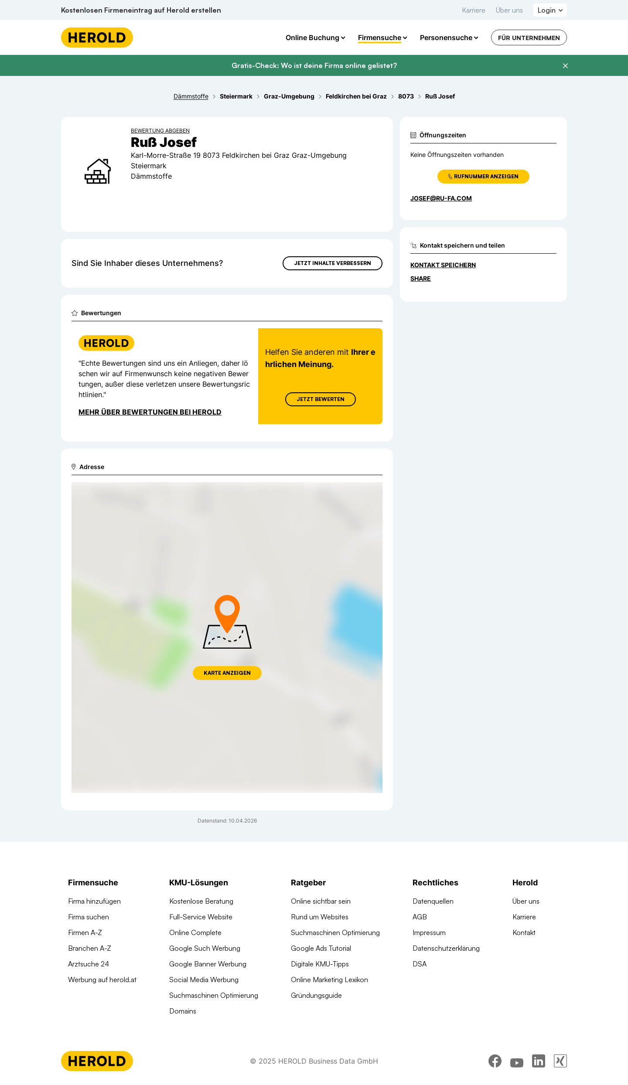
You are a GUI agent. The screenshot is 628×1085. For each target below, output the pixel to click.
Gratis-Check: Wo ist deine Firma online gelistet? (314, 65)
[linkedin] (538, 1061)
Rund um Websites (319, 916)
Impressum (429, 932)
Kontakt (524, 932)
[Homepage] (97, 37)
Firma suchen (88, 916)
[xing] (560, 1061)
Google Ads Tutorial (321, 948)
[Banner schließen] (565, 66)
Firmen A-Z (85, 932)
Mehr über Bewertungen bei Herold (150, 412)
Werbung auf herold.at (102, 979)
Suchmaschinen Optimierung (213, 995)
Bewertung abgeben (160, 130)
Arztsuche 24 (88, 963)
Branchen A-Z (89, 948)
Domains (182, 1011)
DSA (420, 963)
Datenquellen (433, 901)
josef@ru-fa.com (441, 198)
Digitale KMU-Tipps (320, 963)
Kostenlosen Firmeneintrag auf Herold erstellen (141, 10)
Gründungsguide (316, 995)
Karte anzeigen (227, 673)
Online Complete (195, 932)
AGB (420, 916)
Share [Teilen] (420, 278)
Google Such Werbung (204, 948)
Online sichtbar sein (321, 901)
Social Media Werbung (204, 979)
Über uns (509, 10)
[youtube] (516, 1061)
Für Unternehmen (529, 37)
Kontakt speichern (443, 265)
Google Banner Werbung (207, 963)
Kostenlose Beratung (201, 901)
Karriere (473, 10)
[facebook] (495, 1061)
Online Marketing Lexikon (329, 979)
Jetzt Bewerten (321, 399)
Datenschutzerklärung (446, 948)
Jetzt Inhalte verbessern (332, 263)
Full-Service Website (200, 916)
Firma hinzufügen (94, 901)
